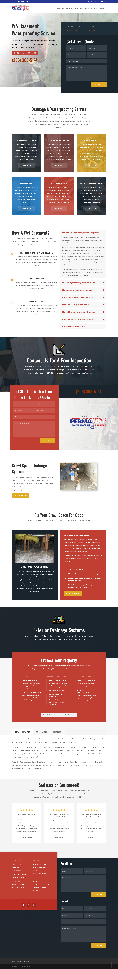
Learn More (26, 165)
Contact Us (102, 8)
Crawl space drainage (40, 882)
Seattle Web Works (26, 966)
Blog (95, 8)
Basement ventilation (40, 864)
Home (58, 8)
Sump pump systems (40, 879)
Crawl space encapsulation (42, 885)
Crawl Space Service (86, 8)
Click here (91, 30)
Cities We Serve (92, 1)
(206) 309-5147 (24, 60)
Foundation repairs (39, 887)
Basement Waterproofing (70, 8)
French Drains (57, 732)
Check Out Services (25, 53)
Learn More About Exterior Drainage (59, 714)
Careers (103, 1)
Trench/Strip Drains (22, 732)
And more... (36, 890)
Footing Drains (41, 732)
